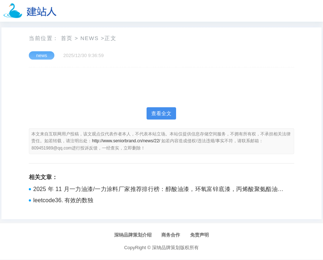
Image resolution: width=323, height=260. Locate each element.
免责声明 (199, 235)
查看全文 (161, 113)
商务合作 (170, 235)
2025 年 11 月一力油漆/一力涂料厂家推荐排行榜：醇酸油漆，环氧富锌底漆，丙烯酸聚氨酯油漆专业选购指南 (158, 190)
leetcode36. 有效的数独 (63, 200)
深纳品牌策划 (166, 247)
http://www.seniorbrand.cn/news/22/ (126, 140)
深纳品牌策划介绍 (133, 235)
